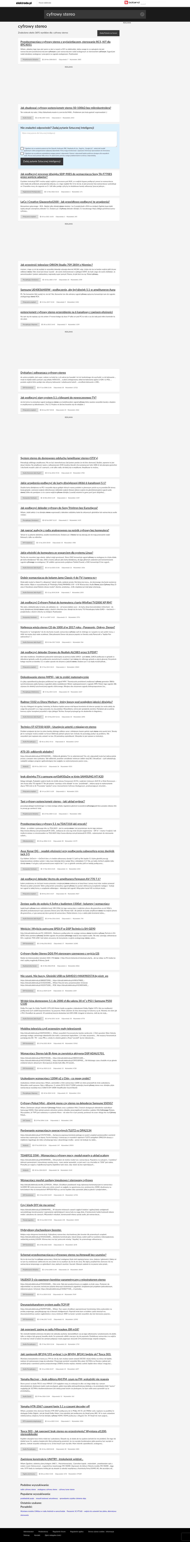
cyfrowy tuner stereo (67, 1489)
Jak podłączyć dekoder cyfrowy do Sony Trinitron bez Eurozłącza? (59, 508)
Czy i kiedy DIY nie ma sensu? (37, 1205)
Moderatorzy (43, 1532)
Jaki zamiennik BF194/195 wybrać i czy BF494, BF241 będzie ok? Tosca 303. (65, 1354)
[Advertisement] (68, 85)
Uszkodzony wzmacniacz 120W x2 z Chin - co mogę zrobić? (55, 1078)
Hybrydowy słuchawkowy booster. (41, 1230)
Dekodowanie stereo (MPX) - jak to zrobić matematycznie (54, 677)
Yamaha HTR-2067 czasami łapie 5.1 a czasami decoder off (55, 1406)
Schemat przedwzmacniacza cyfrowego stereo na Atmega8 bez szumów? (63, 1255)
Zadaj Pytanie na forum (108, 33)
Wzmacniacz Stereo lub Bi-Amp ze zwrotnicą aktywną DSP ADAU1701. (62, 1053)
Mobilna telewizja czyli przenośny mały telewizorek (50, 1028)
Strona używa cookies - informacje (101, 1532)
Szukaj (142, 14)
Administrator (29, 1532)
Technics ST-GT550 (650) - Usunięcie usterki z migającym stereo (58, 727)
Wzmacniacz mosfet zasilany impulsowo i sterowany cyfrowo (56, 1180)
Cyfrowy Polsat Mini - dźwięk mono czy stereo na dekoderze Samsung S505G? (66, 1103)
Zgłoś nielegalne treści (53, 1535)
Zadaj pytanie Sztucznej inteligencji (41, 161)
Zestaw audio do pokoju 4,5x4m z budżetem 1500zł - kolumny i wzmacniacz (65, 904)
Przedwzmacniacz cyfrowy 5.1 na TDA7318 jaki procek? (53, 824)
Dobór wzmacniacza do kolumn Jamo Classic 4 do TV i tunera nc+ (58, 577)
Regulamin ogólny (76, 1532)
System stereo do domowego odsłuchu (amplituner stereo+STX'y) (59, 458)
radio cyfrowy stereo (28, 1489)
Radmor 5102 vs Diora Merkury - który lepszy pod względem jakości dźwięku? (66, 702)
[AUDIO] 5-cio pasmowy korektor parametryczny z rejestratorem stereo (63, 1279)
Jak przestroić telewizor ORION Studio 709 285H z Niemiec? (56, 264)
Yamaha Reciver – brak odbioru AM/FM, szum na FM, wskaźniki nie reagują (64, 1379)
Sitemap (27, 1535)
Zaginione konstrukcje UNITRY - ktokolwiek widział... (51, 1459)
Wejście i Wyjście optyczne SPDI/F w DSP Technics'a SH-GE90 (57, 928)
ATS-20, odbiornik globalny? (37, 751)
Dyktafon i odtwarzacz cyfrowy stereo (43, 372)
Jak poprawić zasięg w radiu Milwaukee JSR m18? (49, 1329)
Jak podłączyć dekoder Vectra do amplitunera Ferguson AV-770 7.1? (60, 879)
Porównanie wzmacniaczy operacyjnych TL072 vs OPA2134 (55, 1130)
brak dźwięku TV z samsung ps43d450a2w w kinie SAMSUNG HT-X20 (61, 776)
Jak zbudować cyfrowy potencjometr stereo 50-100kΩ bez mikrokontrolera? (65, 108)
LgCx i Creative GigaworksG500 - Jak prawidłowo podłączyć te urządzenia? (65, 202)
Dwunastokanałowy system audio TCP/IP (45, 1304)
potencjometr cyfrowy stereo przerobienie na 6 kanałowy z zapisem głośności (66, 312)
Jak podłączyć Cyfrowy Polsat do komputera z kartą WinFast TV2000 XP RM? (66, 602)
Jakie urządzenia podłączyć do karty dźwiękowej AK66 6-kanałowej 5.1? (63, 483)
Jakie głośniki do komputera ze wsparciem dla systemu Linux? (56, 552)
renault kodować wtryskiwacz (47, 1498)
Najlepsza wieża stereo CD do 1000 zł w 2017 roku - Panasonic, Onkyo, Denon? (67, 627)
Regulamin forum (59, 1532)
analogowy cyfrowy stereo (47, 1489)
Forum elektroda (45, 3)
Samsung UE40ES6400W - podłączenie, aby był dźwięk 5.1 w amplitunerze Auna (67, 289)
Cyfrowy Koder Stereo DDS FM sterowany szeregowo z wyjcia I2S (59, 953)
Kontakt (37, 1535)
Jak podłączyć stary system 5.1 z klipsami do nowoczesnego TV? (58, 397)
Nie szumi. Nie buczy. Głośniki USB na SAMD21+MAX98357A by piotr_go (64, 976)
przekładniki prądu (27, 1498)
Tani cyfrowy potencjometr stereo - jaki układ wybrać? (52, 801)
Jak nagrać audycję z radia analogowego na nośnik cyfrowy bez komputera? (64, 530)
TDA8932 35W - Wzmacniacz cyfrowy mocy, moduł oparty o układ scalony (64, 1155)
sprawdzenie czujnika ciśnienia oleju (73, 1498)
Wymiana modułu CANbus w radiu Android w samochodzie (42, 1511)
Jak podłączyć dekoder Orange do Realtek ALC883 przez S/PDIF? (59, 652)
